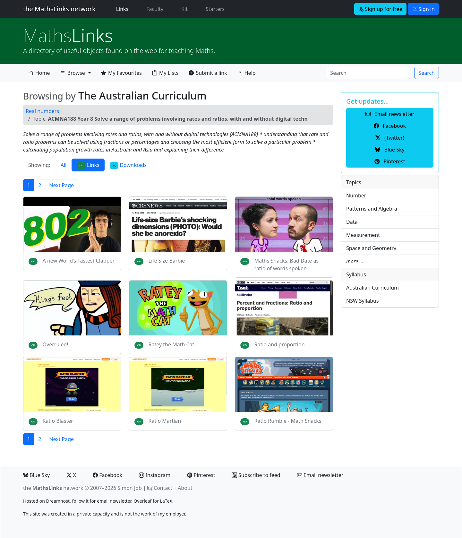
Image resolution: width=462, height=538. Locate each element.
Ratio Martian (165, 420)
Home (39, 73)
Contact (163, 487)
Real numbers (42, 111)
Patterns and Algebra (371, 208)
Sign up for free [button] (380, 9)
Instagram (154, 475)
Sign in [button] (423, 9)
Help (246, 73)
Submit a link (208, 73)
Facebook (107, 475)
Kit (184, 9)
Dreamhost (58, 501)
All (63, 165)
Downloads (128, 165)
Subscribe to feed (256, 475)
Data (351, 221)
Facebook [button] (390, 125)
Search (426, 72)
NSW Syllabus (362, 300)
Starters (215, 9)
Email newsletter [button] (390, 113)
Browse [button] (72, 74)
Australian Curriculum (372, 287)
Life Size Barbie (167, 260)
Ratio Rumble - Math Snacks (287, 420)
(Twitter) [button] (389, 137)
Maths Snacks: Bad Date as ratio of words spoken (286, 264)
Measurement (363, 235)
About (185, 487)
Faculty (154, 9)
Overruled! (55, 344)
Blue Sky (36, 475)
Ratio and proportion (279, 344)
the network (53, 487)
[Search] (368, 73)
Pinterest (201, 475)
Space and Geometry (371, 248)
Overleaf (142, 501)
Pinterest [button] (389, 161)
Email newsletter (320, 475)
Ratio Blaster (58, 420)
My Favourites (121, 73)
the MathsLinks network (59, 8)
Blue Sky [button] (389, 149)
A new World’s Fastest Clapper (79, 260)
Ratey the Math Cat (171, 344)
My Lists (165, 73)
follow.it (80, 501)
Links (123, 9)
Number (356, 195)
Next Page (61, 185)
